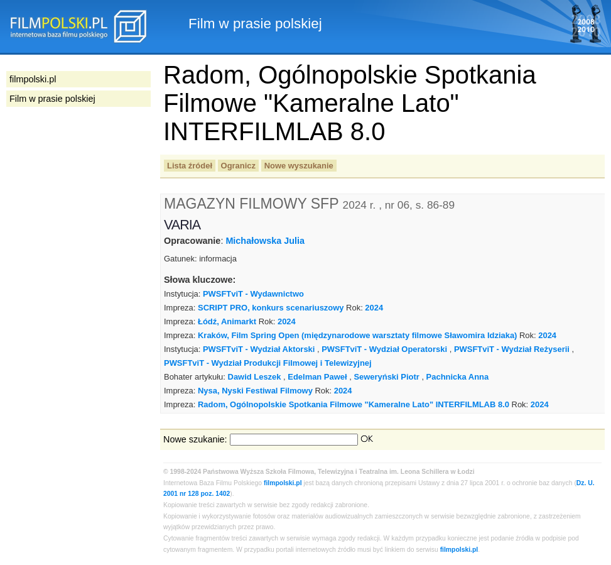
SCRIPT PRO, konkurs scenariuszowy (271, 307)
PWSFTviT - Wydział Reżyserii (512, 349)
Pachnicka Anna (457, 376)
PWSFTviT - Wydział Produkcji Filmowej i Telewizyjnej (268, 363)
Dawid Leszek (254, 376)
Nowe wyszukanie (298, 165)
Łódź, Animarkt (227, 321)
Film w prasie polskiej (52, 99)
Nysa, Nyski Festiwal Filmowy (255, 390)
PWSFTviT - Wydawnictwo (253, 294)
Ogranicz (238, 165)
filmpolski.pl (283, 483)
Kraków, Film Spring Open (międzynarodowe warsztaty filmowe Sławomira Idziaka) (357, 335)
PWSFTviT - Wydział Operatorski (384, 349)
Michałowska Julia (265, 241)
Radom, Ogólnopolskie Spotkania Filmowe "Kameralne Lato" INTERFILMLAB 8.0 (353, 404)
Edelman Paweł (317, 376)
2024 (374, 307)
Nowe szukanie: (195, 439)
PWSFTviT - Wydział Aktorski (259, 349)
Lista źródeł (189, 165)
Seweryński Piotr (386, 376)
